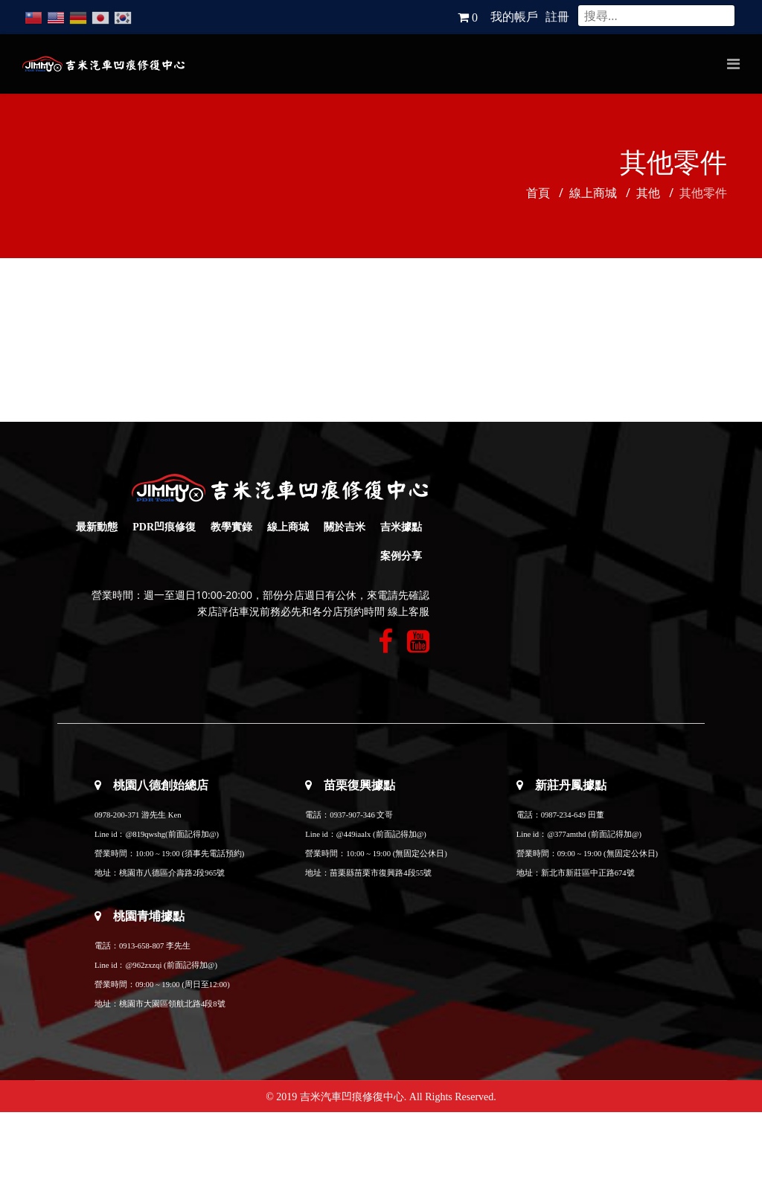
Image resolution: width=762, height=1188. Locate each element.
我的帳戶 (514, 16)
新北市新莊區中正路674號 (588, 873)
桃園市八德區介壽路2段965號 (172, 873)
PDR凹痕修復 (164, 527)
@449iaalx (354, 834)
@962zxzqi (143, 965)
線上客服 (408, 611)
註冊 (557, 16)
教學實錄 (231, 527)
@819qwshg (145, 834)
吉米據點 (401, 527)
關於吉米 (344, 527)
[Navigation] (733, 64)
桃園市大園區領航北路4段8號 (172, 1004)
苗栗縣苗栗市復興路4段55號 (381, 873)
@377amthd (566, 834)
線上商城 (288, 527)
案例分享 (401, 556)
